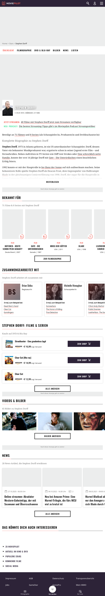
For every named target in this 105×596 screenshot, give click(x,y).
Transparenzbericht (85, 578)
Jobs (7, 585)
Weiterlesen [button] (52, 181)
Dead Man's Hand (11, 306)
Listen (74, 50)
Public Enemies (94, 309)
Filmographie (24, 50)
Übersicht (8, 50)
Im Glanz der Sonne (51, 167)
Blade (5, 174)
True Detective (52, 312)
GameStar (33, 585)
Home (4, 43)
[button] (25, 592)
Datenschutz (58, 578)
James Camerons (11, 178)
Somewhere (51, 306)
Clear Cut (7, 309)
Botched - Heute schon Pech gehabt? (12, 247)
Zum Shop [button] (84, 343)
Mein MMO (81, 585)
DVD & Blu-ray (42, 50)
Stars (11, 43)
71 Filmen (20, 134)
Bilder (56, 50)
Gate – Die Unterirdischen (62, 157)
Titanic (23, 178)
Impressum (10, 578)
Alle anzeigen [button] (52, 388)
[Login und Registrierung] (94, 3)
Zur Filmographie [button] (52, 258)
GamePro (56, 585)
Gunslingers (9, 312)
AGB (31, 578)
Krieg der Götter (58, 246)
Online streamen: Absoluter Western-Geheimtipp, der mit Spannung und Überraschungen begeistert (21, 500)
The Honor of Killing (54, 309)
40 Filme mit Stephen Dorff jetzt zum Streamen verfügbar (51, 122)
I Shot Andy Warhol (96, 306)
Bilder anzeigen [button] (52, 436)
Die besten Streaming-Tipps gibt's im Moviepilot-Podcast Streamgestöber (57, 126)
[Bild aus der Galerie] (19, 421)
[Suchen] (87, 3)
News (65, 50)
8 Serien (34, 134)
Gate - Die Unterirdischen (35, 247)
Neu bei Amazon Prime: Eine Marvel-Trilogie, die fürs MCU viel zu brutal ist (60, 500)
